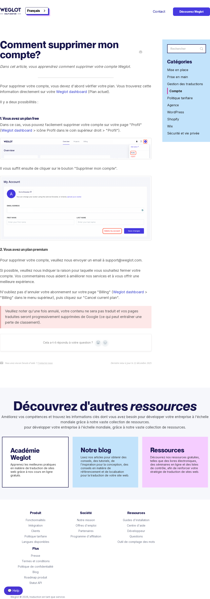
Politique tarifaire (180, 98)
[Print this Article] (140, 52)
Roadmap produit (35, 577)
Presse (35, 555)
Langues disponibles (35, 541)
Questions (136, 536)
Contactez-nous (45, 363)
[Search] (187, 49)
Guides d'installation (136, 520)
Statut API (35, 583)
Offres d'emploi (86, 525)
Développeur (136, 531)
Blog (36, 572)
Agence (173, 105)
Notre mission (86, 520)
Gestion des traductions (185, 84)
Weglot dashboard (71, 92)
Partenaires (86, 531)
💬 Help (13, 590)
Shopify (173, 119)
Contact (159, 11)
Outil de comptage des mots (136, 541)
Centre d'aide (136, 525)
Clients (35, 531)
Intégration (36, 525)
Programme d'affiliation (86, 536)
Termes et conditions (36, 561)
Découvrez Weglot (191, 11)
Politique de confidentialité (35, 566)
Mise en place (177, 70)
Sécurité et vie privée (183, 133)
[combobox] (37, 10)
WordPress (175, 112)
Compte (175, 91)
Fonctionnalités (35, 520)
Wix (170, 126)
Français (33, 11)
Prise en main (177, 77)
